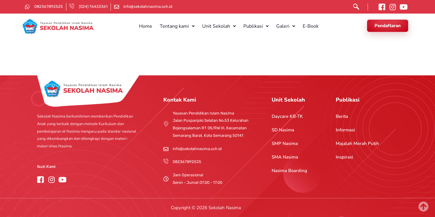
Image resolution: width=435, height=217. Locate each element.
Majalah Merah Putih (357, 143)
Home (152, 26)
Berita (342, 116)
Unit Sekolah (220, 26)
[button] (181, 26)
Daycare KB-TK (287, 116)
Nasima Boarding (289, 171)
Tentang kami (181, 26)
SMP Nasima (285, 143)
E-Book (304, 26)
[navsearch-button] (354, 8)
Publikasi (254, 26)
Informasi (345, 130)
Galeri (281, 26)
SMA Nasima (285, 157)
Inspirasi (344, 157)
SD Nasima (283, 130)
